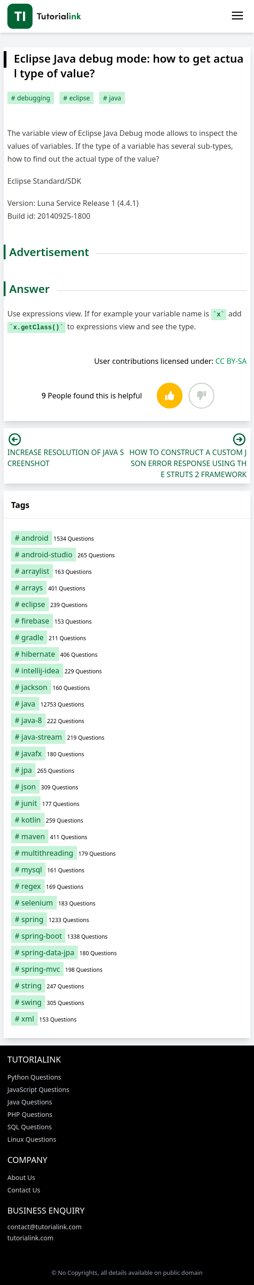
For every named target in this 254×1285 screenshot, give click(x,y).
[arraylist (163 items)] (127, 571)
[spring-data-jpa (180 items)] (127, 952)
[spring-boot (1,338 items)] (127, 935)
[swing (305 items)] (127, 1002)
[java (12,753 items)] (127, 703)
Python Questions (34, 1077)
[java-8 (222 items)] (127, 720)
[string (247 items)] (127, 985)
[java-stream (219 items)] (127, 737)
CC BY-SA (231, 361)
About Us (21, 1177)
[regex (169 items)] (127, 886)
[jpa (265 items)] (127, 770)
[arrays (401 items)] (127, 587)
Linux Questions (31, 1139)
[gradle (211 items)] (127, 637)
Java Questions (29, 1102)
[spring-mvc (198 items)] (127, 969)
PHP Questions (30, 1114)
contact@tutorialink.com (44, 1226)
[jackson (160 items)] (127, 687)
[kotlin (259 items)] (127, 819)
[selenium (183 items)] (127, 902)
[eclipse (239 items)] (127, 604)
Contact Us (23, 1190)
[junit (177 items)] (127, 803)
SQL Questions (29, 1126)
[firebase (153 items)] (127, 620)
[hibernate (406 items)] (127, 654)
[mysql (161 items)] (127, 869)
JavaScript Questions (38, 1089)
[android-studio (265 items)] (127, 554)
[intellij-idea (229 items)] (127, 670)
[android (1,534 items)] (127, 538)
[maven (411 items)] (127, 836)
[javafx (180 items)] (127, 753)
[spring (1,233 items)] (127, 919)
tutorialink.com (30, 1237)
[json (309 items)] (127, 786)
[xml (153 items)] (127, 1018)
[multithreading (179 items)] (127, 853)
